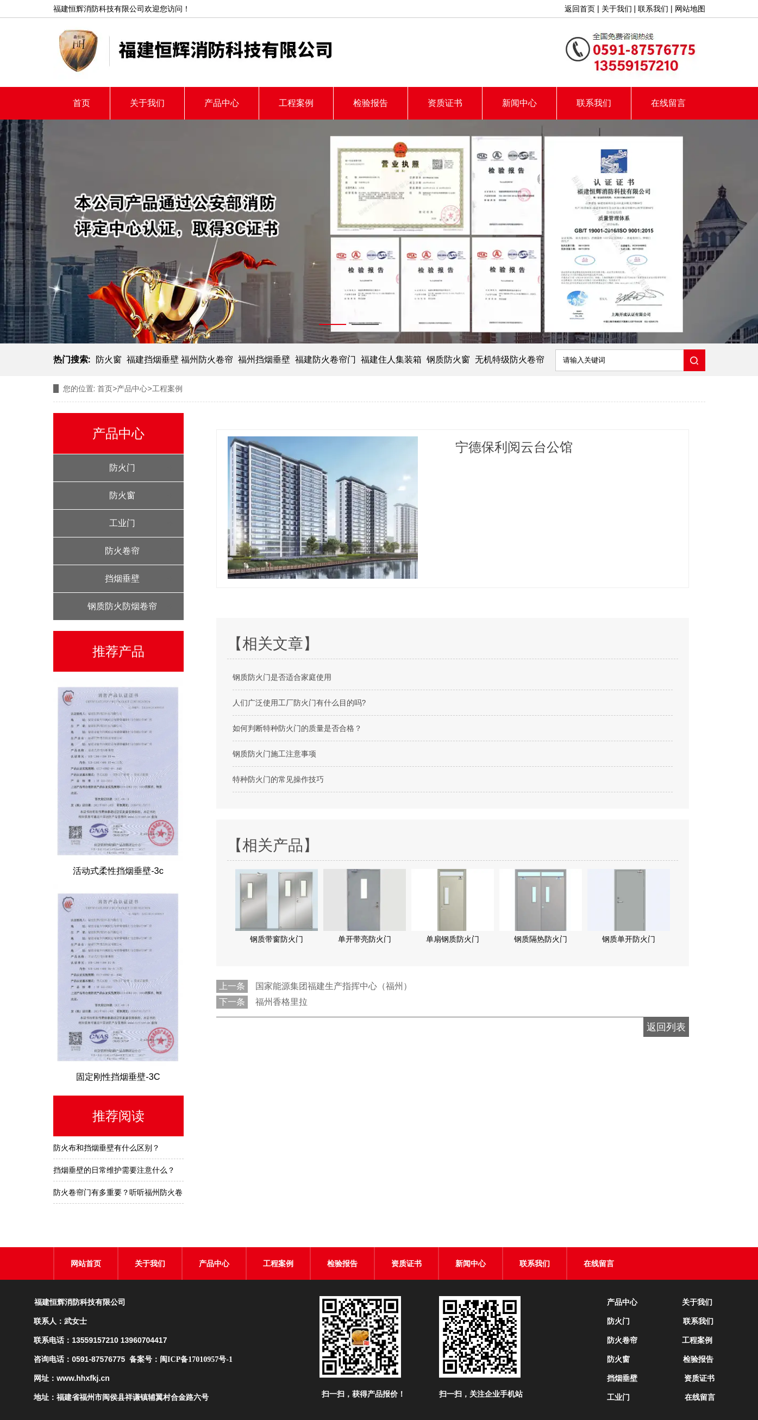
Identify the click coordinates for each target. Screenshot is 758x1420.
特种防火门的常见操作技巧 (278, 779)
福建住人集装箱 (391, 359)
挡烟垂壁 (122, 578)
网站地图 (690, 8)
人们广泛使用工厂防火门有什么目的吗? (299, 702)
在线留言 (668, 103)
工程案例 (296, 103)
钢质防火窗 (448, 359)
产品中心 (221, 103)
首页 (81, 103)
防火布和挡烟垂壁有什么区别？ (106, 1147)
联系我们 (653, 8)
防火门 (122, 467)
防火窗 (109, 359)
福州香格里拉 (281, 1001)
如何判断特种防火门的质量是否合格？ (297, 728)
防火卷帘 (122, 550)
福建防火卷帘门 (325, 359)
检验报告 (370, 103)
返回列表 (666, 1027)
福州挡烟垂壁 (264, 359)
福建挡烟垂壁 (153, 359)
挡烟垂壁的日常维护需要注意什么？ (114, 1170)
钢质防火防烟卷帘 (122, 606)
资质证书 (445, 103)
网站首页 (86, 1263)
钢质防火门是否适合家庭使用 (282, 677)
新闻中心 (519, 103)
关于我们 (617, 8)
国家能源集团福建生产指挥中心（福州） (333, 986)
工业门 (122, 523)
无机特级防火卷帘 (509, 359)
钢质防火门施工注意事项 (274, 753)
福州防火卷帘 (207, 359)
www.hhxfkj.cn (83, 1378)
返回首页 (580, 8)
